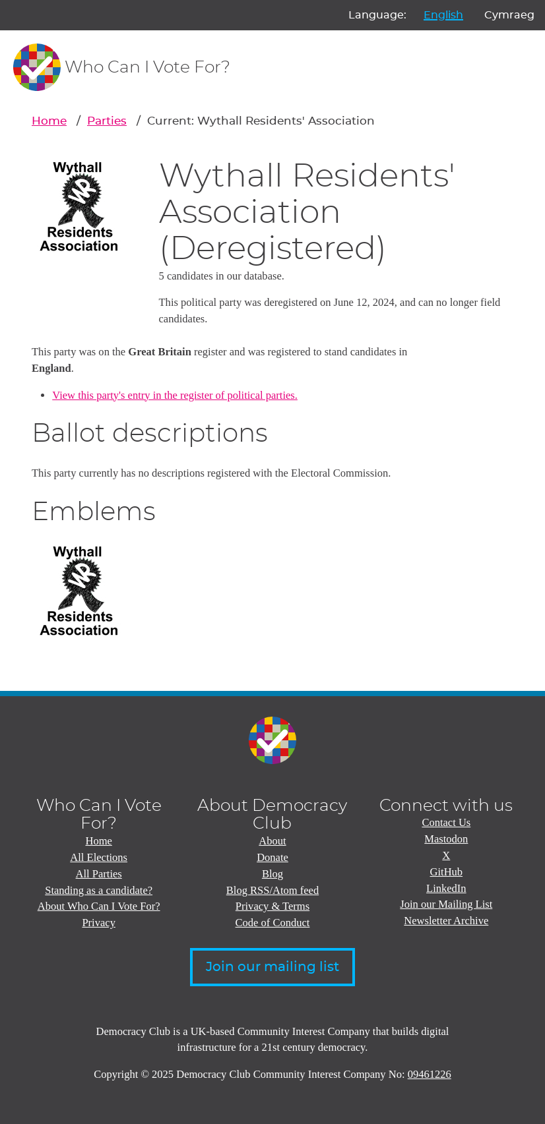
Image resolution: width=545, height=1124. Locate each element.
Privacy (98, 922)
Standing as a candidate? (98, 890)
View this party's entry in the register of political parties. (175, 395)
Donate (272, 857)
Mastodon (446, 839)
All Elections (98, 857)
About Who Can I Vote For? (99, 906)
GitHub (446, 872)
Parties (107, 121)
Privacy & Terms (272, 906)
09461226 (429, 1074)
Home (49, 121)
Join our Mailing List (446, 904)
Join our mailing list (272, 967)
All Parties (99, 874)
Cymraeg (509, 15)
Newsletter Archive (446, 920)
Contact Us (446, 822)
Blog (272, 874)
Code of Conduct (273, 922)
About (272, 841)
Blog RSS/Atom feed (272, 890)
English (443, 15)
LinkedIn (446, 888)
